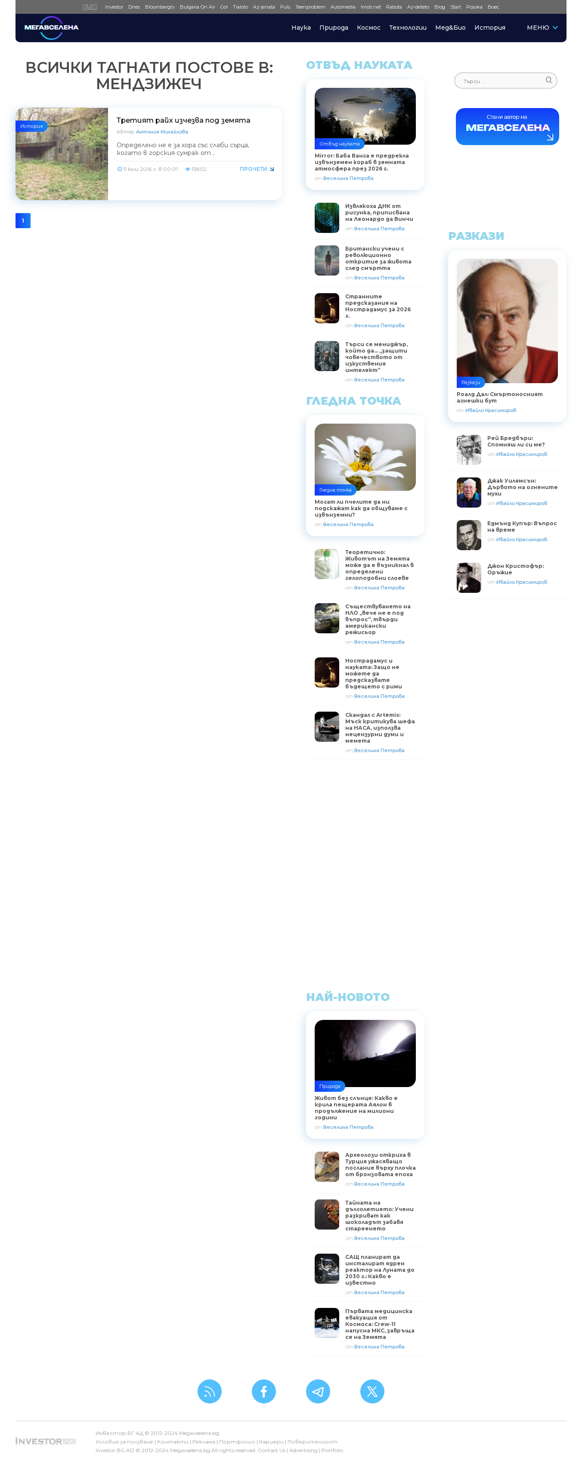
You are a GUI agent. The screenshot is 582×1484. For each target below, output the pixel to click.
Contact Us (271, 1450)
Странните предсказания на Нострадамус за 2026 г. (378, 306)
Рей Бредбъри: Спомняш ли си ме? (516, 441)
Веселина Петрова (348, 178)
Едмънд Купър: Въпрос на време (522, 526)
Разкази (470, 382)
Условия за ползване (124, 1441)
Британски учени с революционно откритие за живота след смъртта (378, 258)
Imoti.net (371, 7)
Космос (369, 28)
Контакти (173, 1441)
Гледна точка (335, 490)
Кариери (271, 1441)
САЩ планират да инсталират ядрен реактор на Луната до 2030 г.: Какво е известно (380, 1270)
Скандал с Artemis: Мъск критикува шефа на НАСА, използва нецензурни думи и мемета (380, 728)
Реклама (203, 1441)
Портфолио (237, 1441)
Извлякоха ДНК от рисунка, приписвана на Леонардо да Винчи (379, 212)
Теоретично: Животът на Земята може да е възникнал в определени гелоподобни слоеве (379, 565)
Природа (333, 28)
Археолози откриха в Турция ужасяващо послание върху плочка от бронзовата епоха (380, 1164)
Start (455, 7)
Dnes (134, 7)
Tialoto (240, 7)
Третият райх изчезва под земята (184, 120)
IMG (91, 7)
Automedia (343, 7)
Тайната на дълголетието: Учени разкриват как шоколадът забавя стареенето (379, 1215)
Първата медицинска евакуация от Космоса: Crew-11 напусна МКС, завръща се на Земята (380, 1324)
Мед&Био (450, 28)
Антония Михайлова (162, 132)
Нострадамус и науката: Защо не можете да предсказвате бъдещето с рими (373, 673)
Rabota (394, 7)
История (489, 28)
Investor (114, 7)
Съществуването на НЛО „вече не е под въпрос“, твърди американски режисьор (378, 619)
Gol (224, 7)
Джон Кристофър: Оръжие (515, 569)
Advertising (303, 1450)
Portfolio (332, 1450)
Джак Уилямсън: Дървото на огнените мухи (522, 487)
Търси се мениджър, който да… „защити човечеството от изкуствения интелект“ (376, 357)
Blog (439, 7)
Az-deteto (418, 7)
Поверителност (312, 1441)
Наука (301, 28)
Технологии (408, 28)
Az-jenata (264, 7)
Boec (493, 7)
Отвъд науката (339, 144)
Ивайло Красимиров (490, 410)
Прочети (253, 169)
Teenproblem (310, 7)
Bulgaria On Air (197, 7)
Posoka (474, 7)
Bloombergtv (160, 7)
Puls (285, 7)
